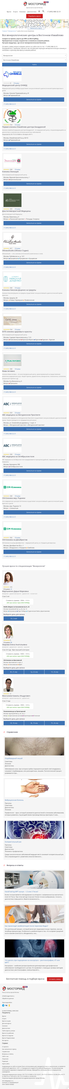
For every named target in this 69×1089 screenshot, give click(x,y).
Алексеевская (12, 664)
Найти (34, 65)
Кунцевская (13, 258)
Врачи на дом (6, 1021)
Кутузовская (12, 611)
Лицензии (5, 1059)
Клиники (4, 1026)
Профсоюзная (28, 300)
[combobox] (34, 55)
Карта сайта (5, 1064)
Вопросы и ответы (7, 1054)
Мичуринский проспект (18, 425)
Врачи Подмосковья (8, 1038)
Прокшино (13, 383)
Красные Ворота (27, 340)
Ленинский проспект (17, 219)
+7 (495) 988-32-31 (54, 12)
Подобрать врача (34, 16)
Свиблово (30, 548)
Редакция (5, 1061)
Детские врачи (6, 1023)
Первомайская (14, 95)
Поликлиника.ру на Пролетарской (14, 711)
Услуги (4, 1018)
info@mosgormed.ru (8, 996)
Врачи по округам (7, 1035)
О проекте (5, 1047)
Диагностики (31, 12)
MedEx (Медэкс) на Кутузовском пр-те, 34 (16, 607)
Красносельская (15, 180)
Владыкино (13, 548)
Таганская (36, 716)
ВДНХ (20, 664)
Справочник (6, 1051)
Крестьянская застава (15, 716)
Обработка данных (8, 998)
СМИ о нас (5, 1056)
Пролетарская (27, 716)
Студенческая (31, 611)
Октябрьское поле (16, 467)
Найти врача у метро (8, 1031)
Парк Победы (21, 611)
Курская (37, 340)
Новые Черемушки (16, 300)
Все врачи (5, 1040)
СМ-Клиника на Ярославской (13, 660)
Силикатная (13, 508)
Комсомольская (15, 340)
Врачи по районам (8, 1033)
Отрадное (22, 548)
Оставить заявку (55, 979)
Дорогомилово (45, 611)
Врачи (4, 1016)
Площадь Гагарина (32, 219)
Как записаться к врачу (9, 1049)
